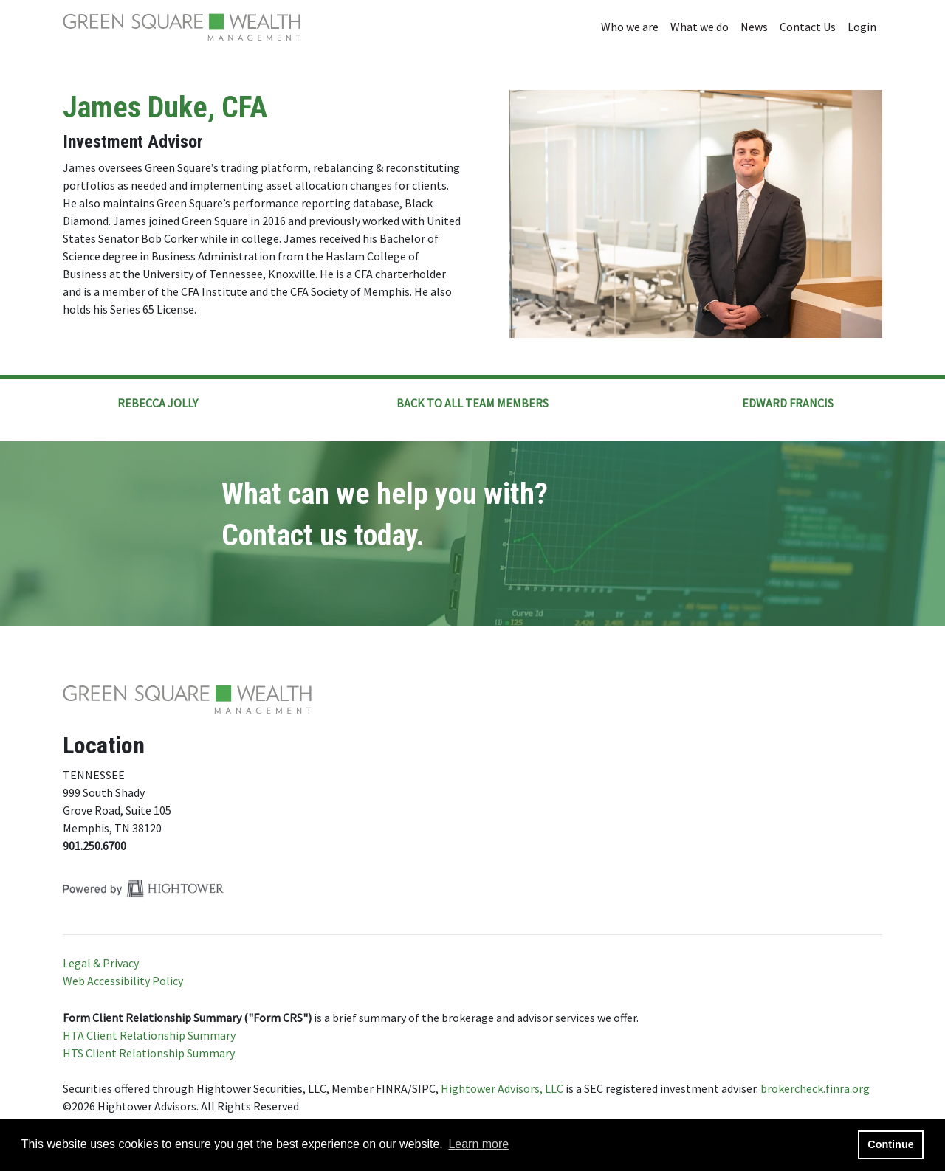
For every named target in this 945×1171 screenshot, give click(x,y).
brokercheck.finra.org (815, 1088)
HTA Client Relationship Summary (149, 1035)
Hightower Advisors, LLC (502, 1088)
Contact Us (808, 26)
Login (862, 26)
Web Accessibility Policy (123, 980)
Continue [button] (890, 1144)
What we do (699, 26)
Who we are (630, 26)
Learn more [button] (478, 1144)
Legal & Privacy (101, 963)
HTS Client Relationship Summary (149, 1053)
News (754, 26)
